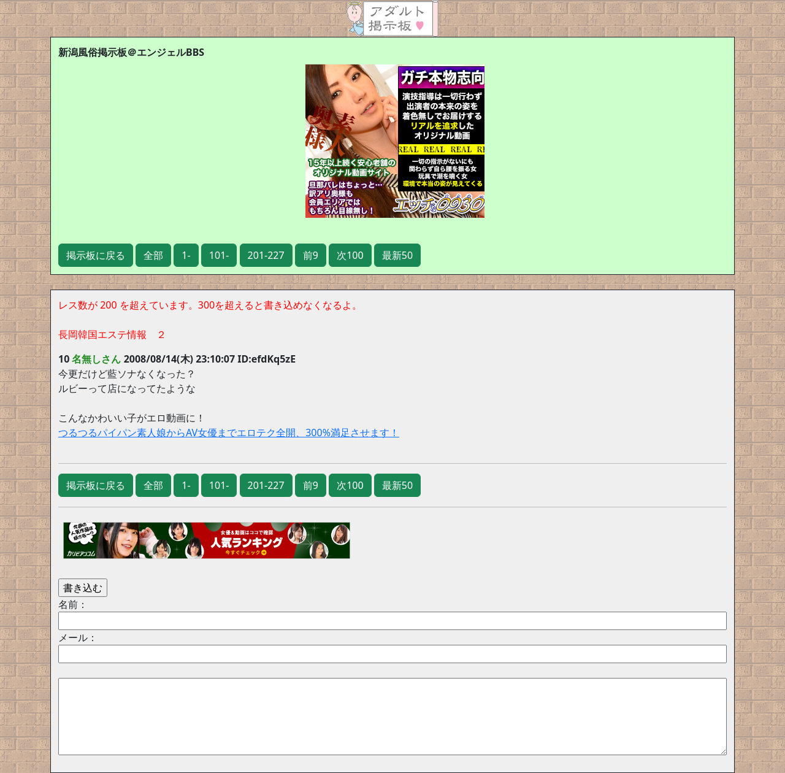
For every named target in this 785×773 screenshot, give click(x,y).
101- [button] (219, 255)
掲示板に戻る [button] (95, 255)
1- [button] (186, 255)
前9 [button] (310, 255)
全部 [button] (153, 255)
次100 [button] (350, 255)
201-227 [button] (266, 255)
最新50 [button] (397, 255)
